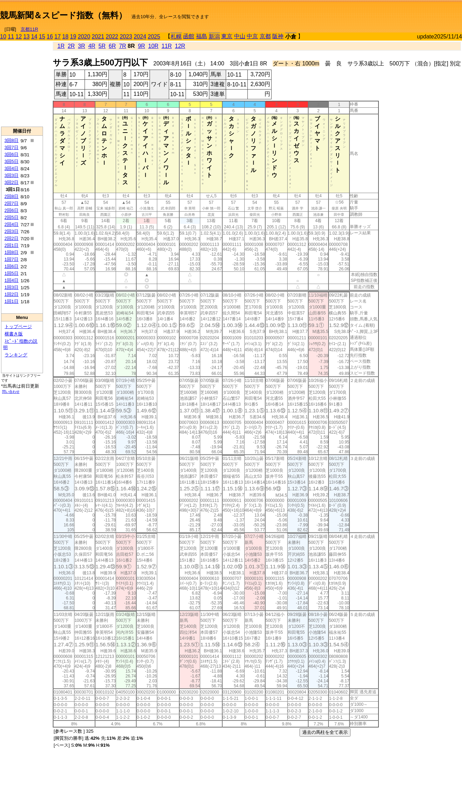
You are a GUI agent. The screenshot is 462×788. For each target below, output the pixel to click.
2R (71, 46)
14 (34, 37)
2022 (112, 37)
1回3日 (12, 287)
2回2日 (12, 238)
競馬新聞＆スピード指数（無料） (63, 15)
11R (166, 46)
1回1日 (12, 301)
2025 (154, 37)
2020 (84, 37)
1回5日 (12, 273)
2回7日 (12, 203)
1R (60, 46)
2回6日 (12, 210)
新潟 (214, 37)
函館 (188, 36)
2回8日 (12, 196)
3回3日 (12, 175)
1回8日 (12, 252)
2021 (98, 37)
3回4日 (12, 168)
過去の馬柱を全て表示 (325, 732)
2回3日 (12, 231)
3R (81, 46)
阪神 (277, 36)
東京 (226, 36)
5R (102, 46)
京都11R (29, 29)
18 (65, 37)
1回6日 (12, 266)
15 (42, 37)
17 (58, 37)
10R (153, 46)
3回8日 (12, 140)
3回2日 (12, 182)
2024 (140, 37)
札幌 (176, 37)
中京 (252, 36)
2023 (126, 37)
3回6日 (12, 154)
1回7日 (12, 259)
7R (122, 46)
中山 (239, 36)
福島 (201, 36)
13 (26, 37)
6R (112, 46)
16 (50, 37)
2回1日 (12, 245)
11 (11, 37)
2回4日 (12, 224)
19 (73, 37)
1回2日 (12, 294)
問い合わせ (11, 391)
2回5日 (12, 217)
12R (180, 46)
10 (3, 37)
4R (91, 46)
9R (141, 46)
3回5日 (12, 161)
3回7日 (12, 147)
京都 (265, 36)
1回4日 (12, 280)
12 (19, 37)
